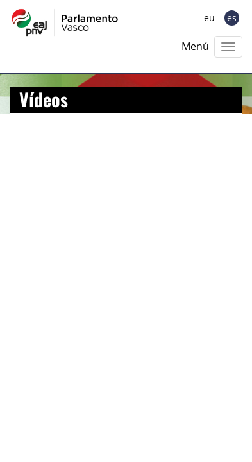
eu (209, 18)
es (232, 18)
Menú (195, 46)
